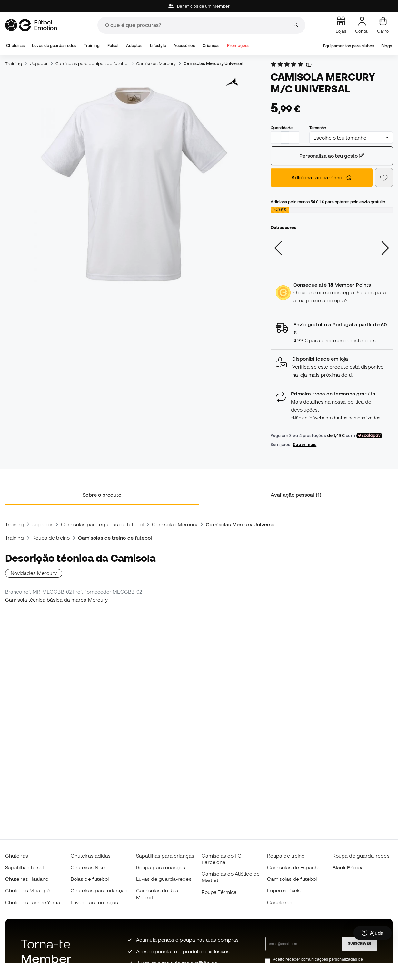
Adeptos (134, 45)
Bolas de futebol (90, 879)
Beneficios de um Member (199, 6)
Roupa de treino (51, 537)
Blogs (386, 46)
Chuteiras (15, 45)
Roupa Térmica (219, 892)
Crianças (211, 45)
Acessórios (184, 45)
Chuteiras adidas (91, 856)
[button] (332, 367)
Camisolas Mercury (156, 63)
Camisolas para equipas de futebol (91, 63)
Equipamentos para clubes (348, 46)
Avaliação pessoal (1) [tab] (296, 495)
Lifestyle (158, 45)
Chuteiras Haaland (27, 879)
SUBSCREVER (359, 943)
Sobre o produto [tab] (102, 495)
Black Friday (347, 867)
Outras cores (283, 227)
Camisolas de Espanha (294, 867)
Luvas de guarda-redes (54, 45)
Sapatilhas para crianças (165, 856)
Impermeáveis (284, 890)
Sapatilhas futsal (24, 867)
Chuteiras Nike (88, 867)
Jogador (39, 63)
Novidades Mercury (34, 573)
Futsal (112, 45)
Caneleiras (279, 902)
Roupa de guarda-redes (361, 856)
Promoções (238, 45)
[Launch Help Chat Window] (372, 933)
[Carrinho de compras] (383, 25)
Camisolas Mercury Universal (213, 63)
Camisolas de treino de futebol (115, 537)
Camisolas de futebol (292, 879)
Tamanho (317, 127)
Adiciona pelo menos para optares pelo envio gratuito (328, 201)
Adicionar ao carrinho (321, 177)
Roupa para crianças (160, 867)
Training (92, 45)
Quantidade (282, 127)
